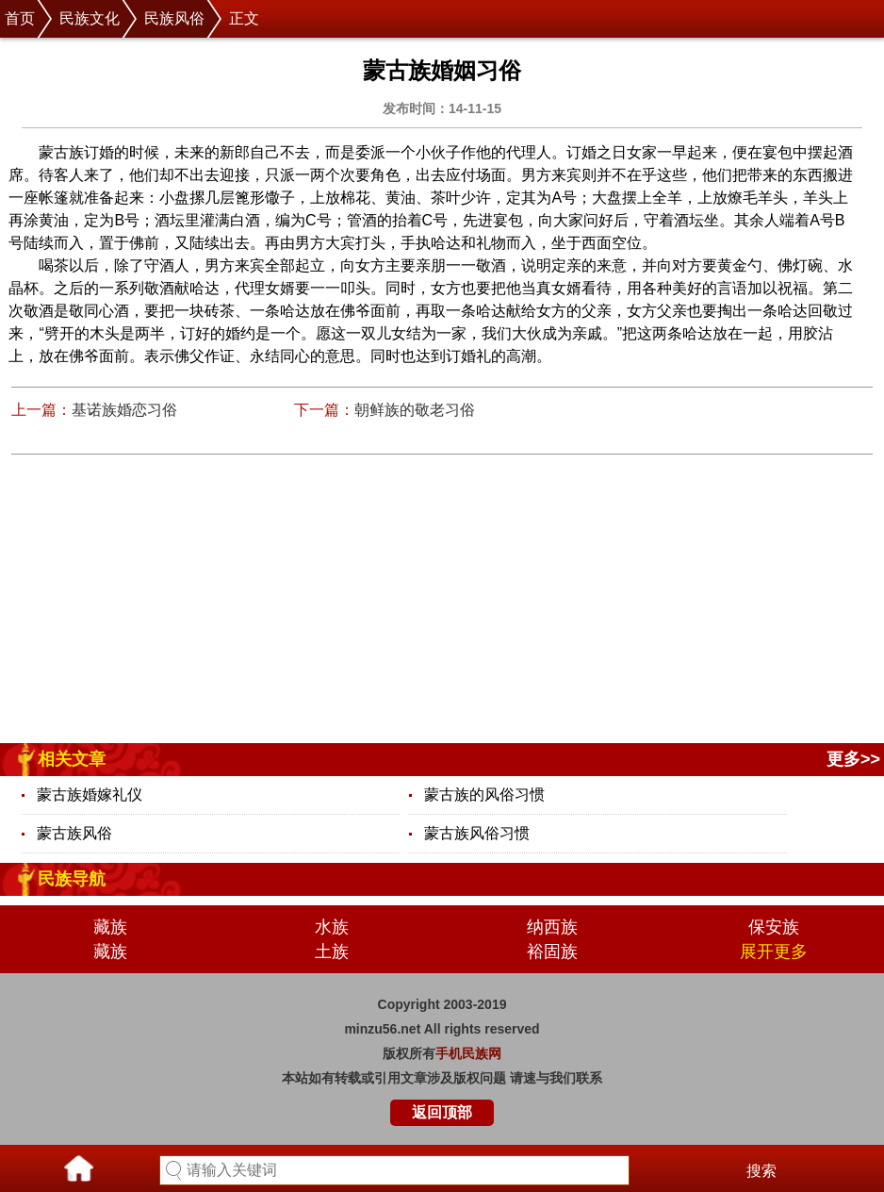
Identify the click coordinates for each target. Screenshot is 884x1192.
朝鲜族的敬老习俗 (414, 410)
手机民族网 (468, 1053)
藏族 (110, 927)
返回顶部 (442, 1112)
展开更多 (774, 951)
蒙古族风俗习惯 (477, 833)
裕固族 (552, 951)
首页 (20, 18)
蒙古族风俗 (74, 833)
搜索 (761, 1171)
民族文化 (89, 18)
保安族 (773, 927)
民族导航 (72, 878)
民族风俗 (174, 18)
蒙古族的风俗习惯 (484, 794)
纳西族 (552, 927)
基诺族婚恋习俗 (124, 410)
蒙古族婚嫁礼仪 (89, 794)
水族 (332, 927)
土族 (332, 951)
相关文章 (72, 759)
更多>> (853, 759)
